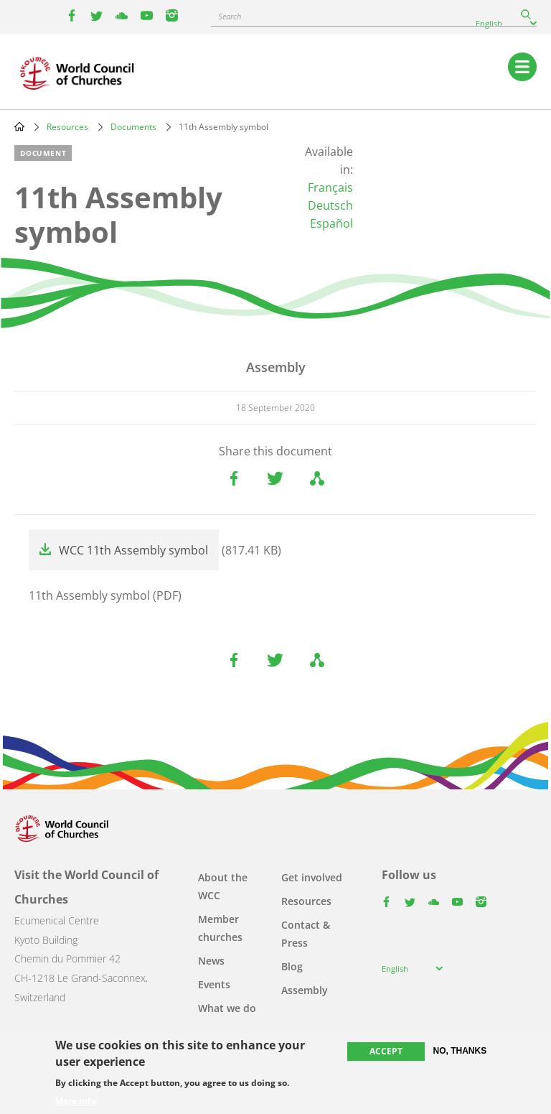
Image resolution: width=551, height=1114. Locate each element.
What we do (227, 1008)
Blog (292, 966)
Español (331, 223)
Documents (133, 127)
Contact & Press (305, 934)
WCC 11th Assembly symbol (133, 550)
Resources (67, 127)
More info (75, 1101)
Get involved (311, 877)
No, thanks (460, 1051)
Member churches (220, 928)
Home (19, 126)
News (211, 960)
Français (330, 187)
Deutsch (330, 205)
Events (214, 984)
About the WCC (223, 886)
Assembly (304, 990)
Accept (385, 1051)
